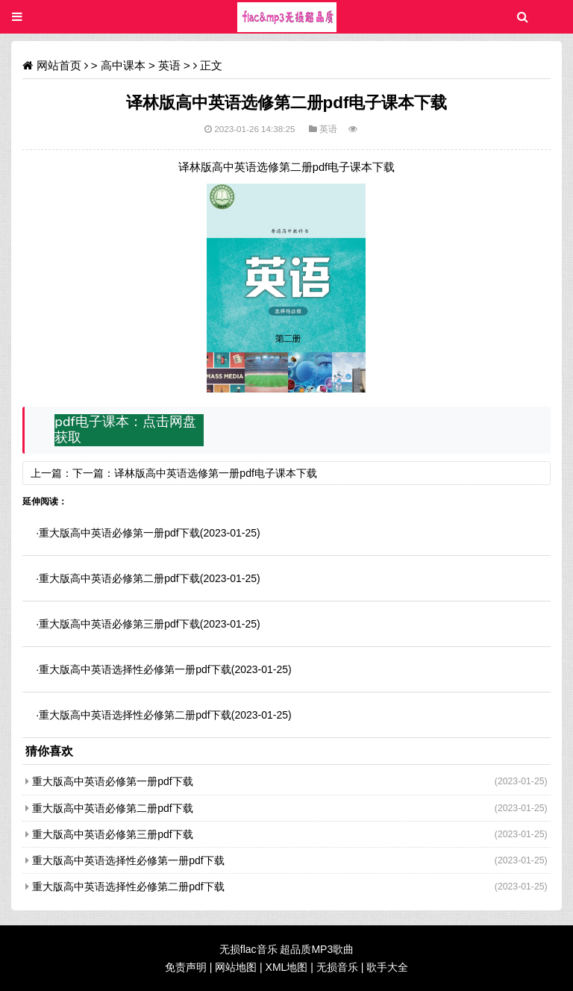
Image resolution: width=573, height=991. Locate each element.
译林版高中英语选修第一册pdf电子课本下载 (215, 473)
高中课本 (123, 65)
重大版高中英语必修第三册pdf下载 (119, 624)
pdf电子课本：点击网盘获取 (124, 430)
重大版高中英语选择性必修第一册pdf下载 (135, 669)
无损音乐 (337, 967)
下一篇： (93, 473)
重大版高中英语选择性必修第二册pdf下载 (135, 715)
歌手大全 (387, 967)
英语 (169, 65)
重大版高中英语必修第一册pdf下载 (119, 533)
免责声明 (186, 967)
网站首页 (59, 65)
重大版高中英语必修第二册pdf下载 (119, 578)
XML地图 (287, 967)
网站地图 (236, 967)
